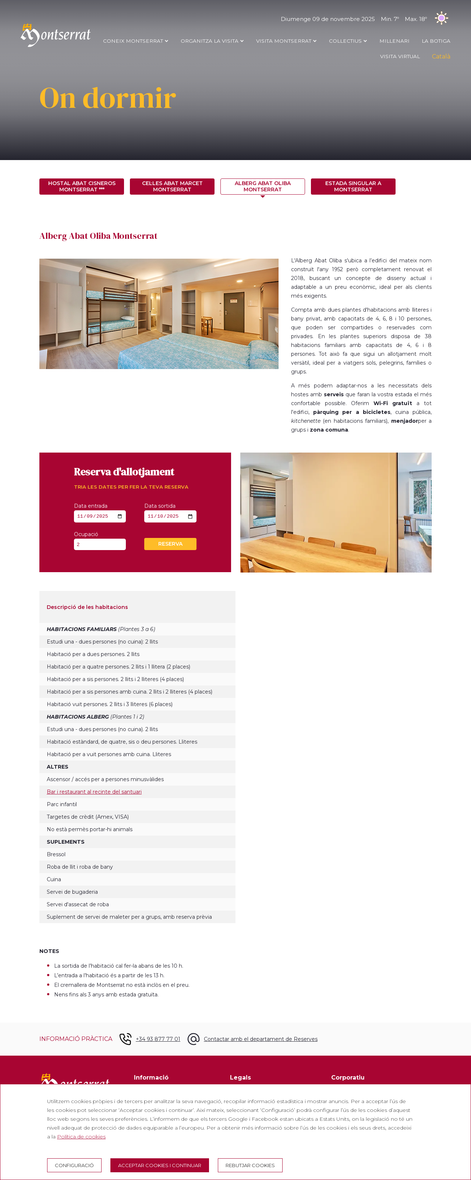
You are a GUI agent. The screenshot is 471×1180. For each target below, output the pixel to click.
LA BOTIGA (436, 41)
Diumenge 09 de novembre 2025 (365, 19)
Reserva (170, 545)
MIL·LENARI (394, 41)
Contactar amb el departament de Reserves (261, 1040)
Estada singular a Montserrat (353, 186)
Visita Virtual (400, 56)
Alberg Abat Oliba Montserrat (263, 186)
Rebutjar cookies (250, 1165)
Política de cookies (81, 1136)
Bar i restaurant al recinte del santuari (94, 792)
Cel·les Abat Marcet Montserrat (172, 186)
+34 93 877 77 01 (158, 1040)
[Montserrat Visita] (56, 46)
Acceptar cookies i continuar (159, 1165)
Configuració (74, 1165)
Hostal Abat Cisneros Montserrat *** (82, 186)
